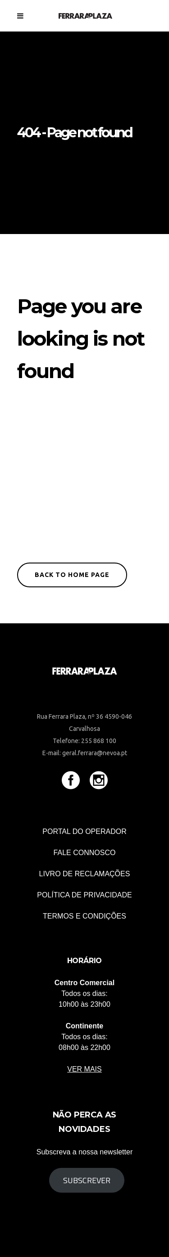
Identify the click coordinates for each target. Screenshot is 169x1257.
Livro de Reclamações (84, 874)
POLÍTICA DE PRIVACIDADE (84, 895)
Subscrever (86, 1180)
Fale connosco (85, 852)
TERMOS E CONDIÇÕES (84, 916)
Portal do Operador (84, 831)
